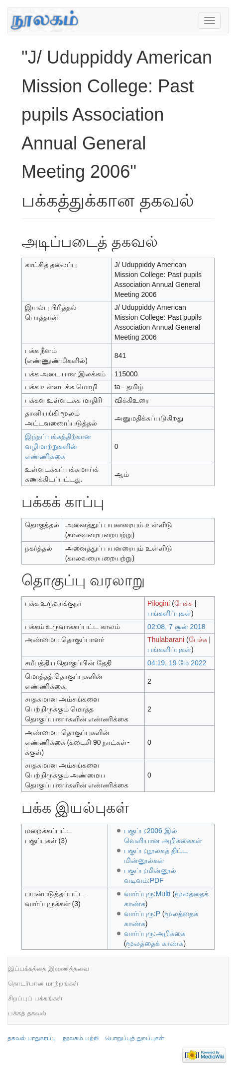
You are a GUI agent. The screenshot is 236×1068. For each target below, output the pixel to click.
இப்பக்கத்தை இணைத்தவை (48, 968)
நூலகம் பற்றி (80, 1038)
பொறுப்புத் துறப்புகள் (134, 1038)
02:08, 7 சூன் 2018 (176, 627)
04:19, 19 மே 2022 (176, 663)
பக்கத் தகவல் (27, 1013)
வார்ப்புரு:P (142, 914)
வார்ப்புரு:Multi (147, 894)
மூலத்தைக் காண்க (154, 943)
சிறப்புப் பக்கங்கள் (35, 998)
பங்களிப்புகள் (169, 613)
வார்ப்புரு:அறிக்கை (154, 933)
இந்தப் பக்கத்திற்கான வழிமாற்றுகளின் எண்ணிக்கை (58, 446)
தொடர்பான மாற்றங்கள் (43, 983)
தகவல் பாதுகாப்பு (31, 1038)
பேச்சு (183, 603)
